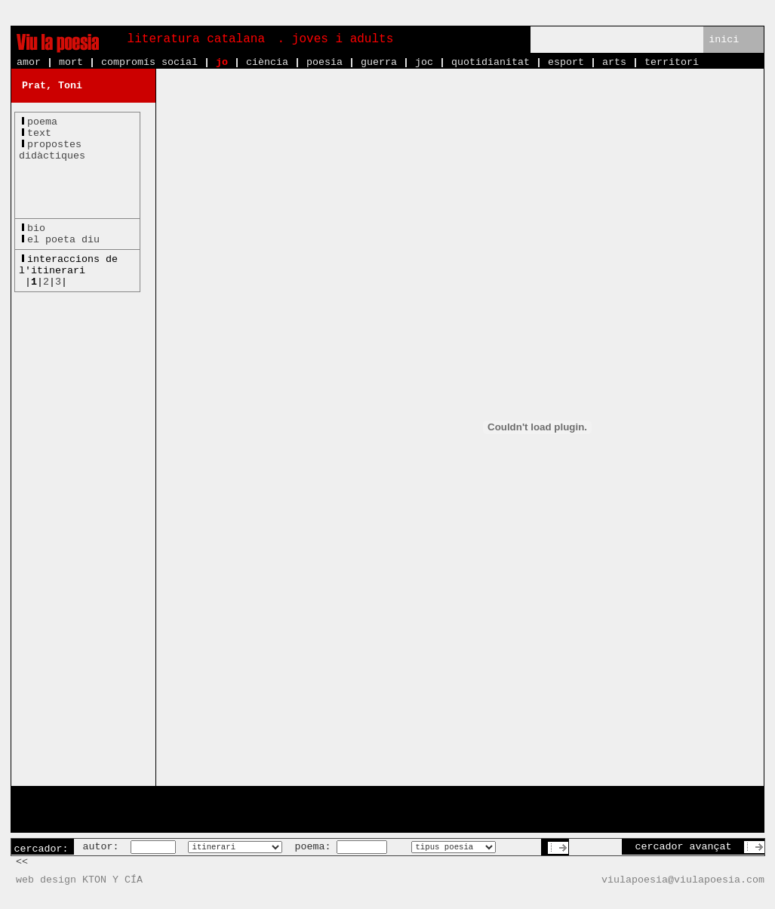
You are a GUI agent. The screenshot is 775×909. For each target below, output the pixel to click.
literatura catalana (196, 39)
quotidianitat (490, 62)
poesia (324, 62)
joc (424, 62)
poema (42, 122)
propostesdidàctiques (52, 150)
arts (614, 62)
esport (566, 62)
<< (22, 861)
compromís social (149, 62)
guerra (379, 62)
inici (724, 39)
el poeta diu (63, 239)
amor (29, 62)
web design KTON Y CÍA (79, 880)
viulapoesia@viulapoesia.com (682, 880)
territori (671, 62)
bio (36, 228)
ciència (267, 62)
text (39, 133)
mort (71, 62)
